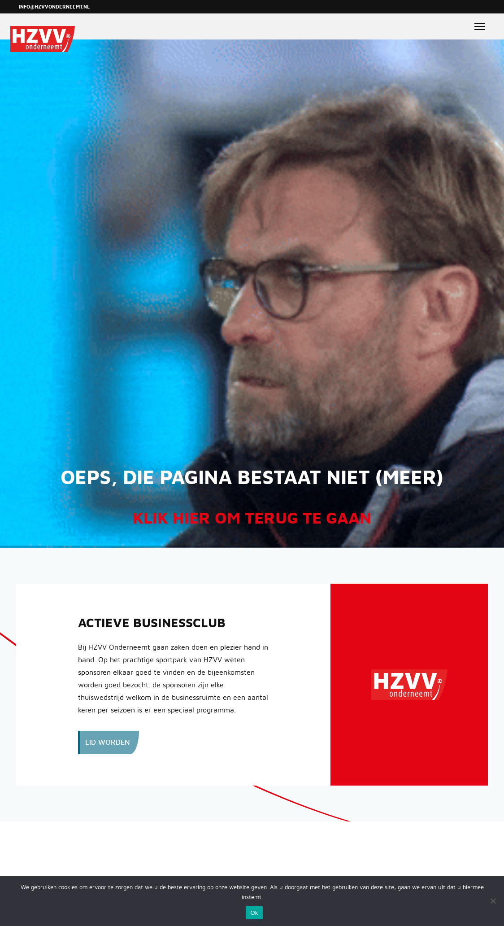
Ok (254, 912)
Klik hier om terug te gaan (252, 519)
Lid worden (107, 742)
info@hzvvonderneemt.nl (54, 6)
